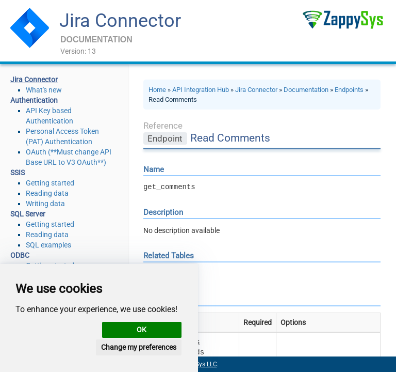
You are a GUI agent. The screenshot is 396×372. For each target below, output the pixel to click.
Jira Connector (120, 21)
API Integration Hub (200, 90)
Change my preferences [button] (138, 347)
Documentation (306, 90)
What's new (44, 90)
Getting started (50, 183)
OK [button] (141, 330)
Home (157, 90)
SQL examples (48, 245)
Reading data (47, 193)
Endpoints (349, 90)
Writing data (45, 203)
